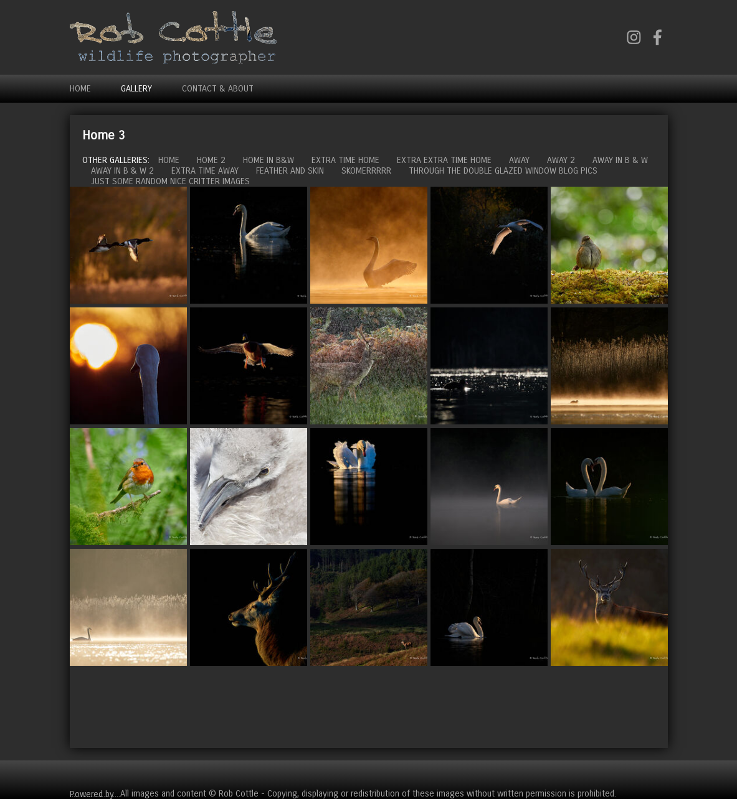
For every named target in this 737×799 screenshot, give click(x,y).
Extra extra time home (444, 160)
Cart (658, 774)
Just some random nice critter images (170, 181)
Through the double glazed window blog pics (503, 171)
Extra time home (345, 160)
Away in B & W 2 (122, 171)
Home (80, 88)
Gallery (136, 88)
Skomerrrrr (366, 171)
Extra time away (205, 171)
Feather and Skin (290, 171)
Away (519, 160)
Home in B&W (268, 160)
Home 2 (211, 160)
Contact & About (218, 88)
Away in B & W (620, 160)
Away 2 (561, 160)
